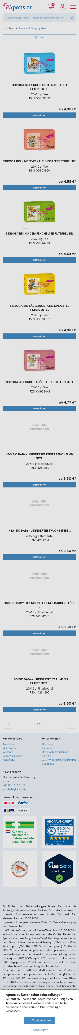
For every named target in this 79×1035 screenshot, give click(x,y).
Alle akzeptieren (39, 1020)
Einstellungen (39, 1030)
